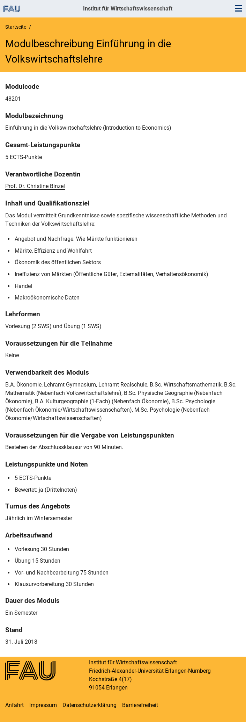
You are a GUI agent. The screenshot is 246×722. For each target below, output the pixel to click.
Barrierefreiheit (140, 705)
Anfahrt (14, 705)
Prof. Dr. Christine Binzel (35, 186)
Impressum (43, 705)
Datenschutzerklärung (89, 705)
